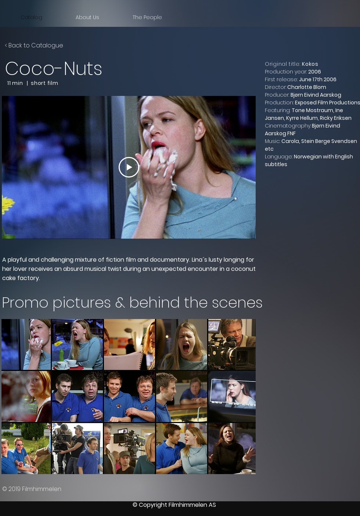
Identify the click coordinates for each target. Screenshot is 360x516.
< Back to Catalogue (34, 45)
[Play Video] (129, 167)
